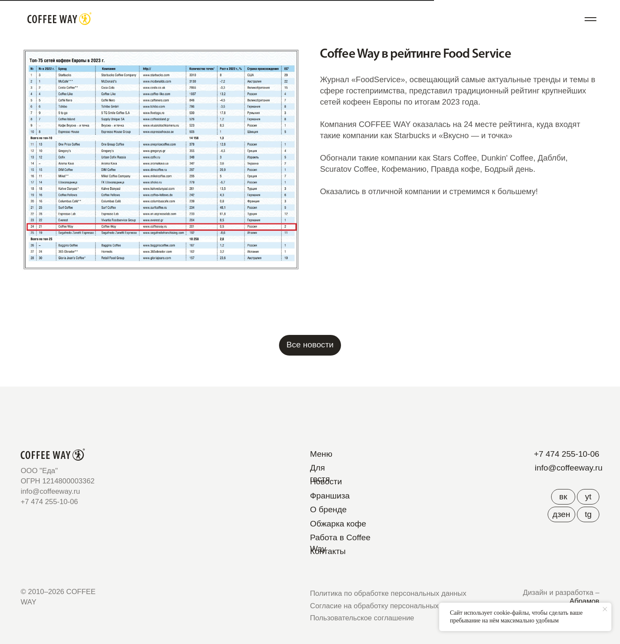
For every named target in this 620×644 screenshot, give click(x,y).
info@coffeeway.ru (568, 467)
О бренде (328, 509)
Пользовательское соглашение (362, 618)
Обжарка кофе (338, 523)
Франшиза (330, 495)
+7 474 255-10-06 (566, 453)
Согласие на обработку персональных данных (387, 606)
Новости (326, 481)
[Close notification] (605, 609)
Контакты (328, 551)
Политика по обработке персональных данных (388, 593)
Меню (321, 453)
